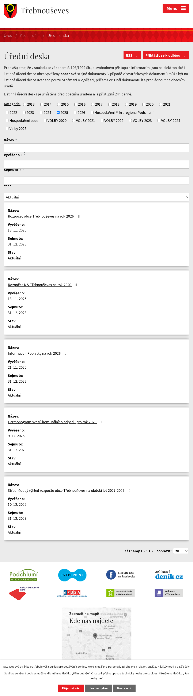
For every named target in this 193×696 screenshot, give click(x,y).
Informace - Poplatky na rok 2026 (38, 353)
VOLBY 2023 (142, 120)
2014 (48, 104)
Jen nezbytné (98, 688)
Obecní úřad (30, 35)
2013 (31, 104)
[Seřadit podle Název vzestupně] (16, 138)
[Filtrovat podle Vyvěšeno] (96, 164)
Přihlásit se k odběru (166, 55)
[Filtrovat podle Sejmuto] (96, 180)
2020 (150, 104)
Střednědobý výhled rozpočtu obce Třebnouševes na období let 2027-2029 (70, 490)
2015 (65, 104)
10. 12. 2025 (17, 504)
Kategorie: (12, 103)
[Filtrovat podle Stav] (96, 197)
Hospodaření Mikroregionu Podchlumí (124, 112)
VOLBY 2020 (57, 120)
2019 (133, 104)
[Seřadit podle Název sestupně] (16, 140)
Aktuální (14, 258)
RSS (132, 55)
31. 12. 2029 (17, 518)
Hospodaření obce (24, 120)
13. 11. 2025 (17, 230)
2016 (82, 104)
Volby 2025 (18, 128)
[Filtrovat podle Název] (96, 147)
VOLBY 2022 (113, 120)
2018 (116, 104)
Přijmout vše (71, 688)
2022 (13, 112)
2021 (167, 104)
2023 (30, 112)
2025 (64, 112)
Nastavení (124, 688)
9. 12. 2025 (16, 435)
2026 (81, 112)
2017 (99, 104)
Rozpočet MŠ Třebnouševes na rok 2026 (43, 284)
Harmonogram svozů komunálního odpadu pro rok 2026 (56, 421)
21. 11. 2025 (17, 367)
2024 (47, 112)
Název (9, 140)
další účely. (183, 666)
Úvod (8, 35)
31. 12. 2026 (17, 244)
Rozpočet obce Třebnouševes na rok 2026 (44, 216)
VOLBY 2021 (85, 120)
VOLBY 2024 (170, 120)
